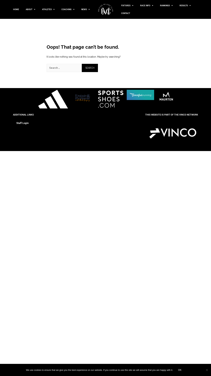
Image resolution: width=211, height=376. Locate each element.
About (30, 9)
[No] (206, 370)
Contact (125, 13)
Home (16, 9)
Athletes (48, 9)
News (85, 9)
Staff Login (22, 123)
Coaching (68, 9)
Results (185, 5)
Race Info (146, 5)
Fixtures (127, 5)
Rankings (166, 5)
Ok (180, 370)
